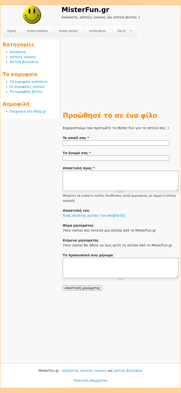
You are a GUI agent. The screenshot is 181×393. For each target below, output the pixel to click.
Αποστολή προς (79, 168)
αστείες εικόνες (93, 370)
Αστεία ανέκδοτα (37, 31)
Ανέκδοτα (18, 52)
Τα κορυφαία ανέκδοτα (29, 82)
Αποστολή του (76, 210)
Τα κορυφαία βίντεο (26, 91)
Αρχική (11, 31)
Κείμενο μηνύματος (81, 240)
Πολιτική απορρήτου (91, 380)
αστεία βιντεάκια (128, 370)
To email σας (76, 138)
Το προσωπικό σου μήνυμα (88, 255)
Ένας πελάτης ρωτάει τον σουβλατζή (94, 215)
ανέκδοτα (70, 370)
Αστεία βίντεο (97, 31)
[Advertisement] (120, 73)
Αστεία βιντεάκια (24, 62)
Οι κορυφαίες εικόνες (27, 87)
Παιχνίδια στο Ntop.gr (28, 111)
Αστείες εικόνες (68, 31)
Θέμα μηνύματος (78, 225)
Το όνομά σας (77, 153)
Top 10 (122, 31)
